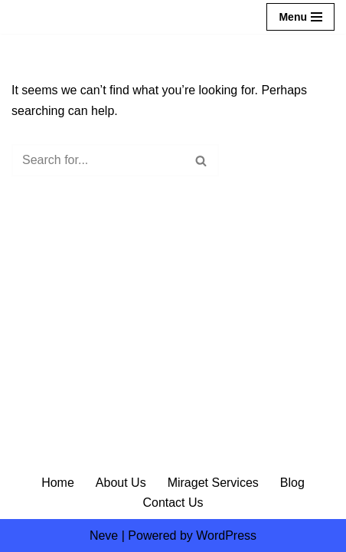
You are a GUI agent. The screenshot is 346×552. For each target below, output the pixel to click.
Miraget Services (213, 482)
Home (57, 482)
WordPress (226, 535)
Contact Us (172, 502)
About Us (121, 482)
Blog (292, 482)
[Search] (97, 160)
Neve (104, 535)
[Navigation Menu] (300, 17)
